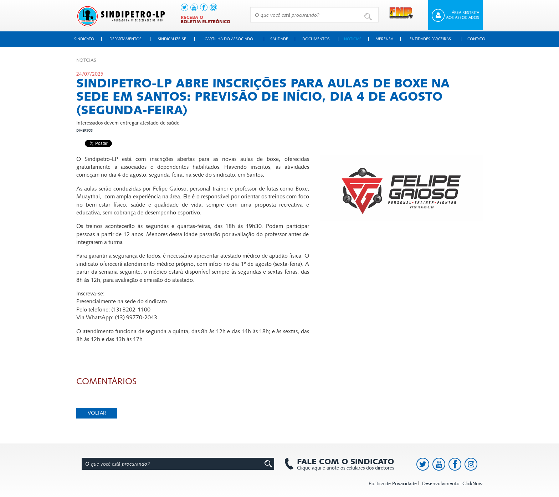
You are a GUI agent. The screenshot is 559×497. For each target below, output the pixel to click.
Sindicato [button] (84, 39)
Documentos (316, 39)
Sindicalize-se (172, 39)
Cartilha (229, 39)
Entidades (430, 39)
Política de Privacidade (393, 484)
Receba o (205, 19)
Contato (476, 39)
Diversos (84, 130)
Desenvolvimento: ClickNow (452, 484)
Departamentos (125, 39)
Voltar (97, 413)
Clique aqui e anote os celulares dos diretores (342, 464)
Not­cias (86, 60)
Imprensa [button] (383, 39)
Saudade (279, 39)
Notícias (352, 39)
